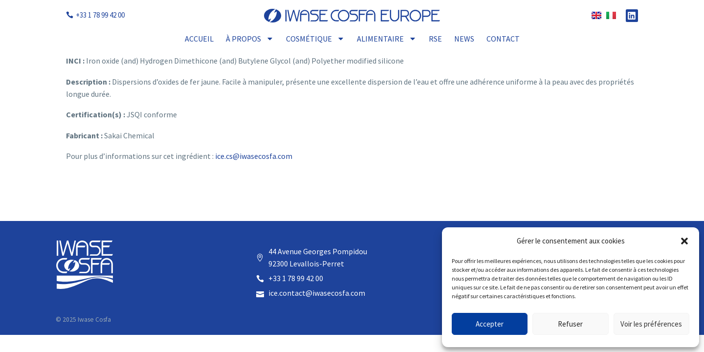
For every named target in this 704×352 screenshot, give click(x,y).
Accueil (199, 39)
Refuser (570, 324)
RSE (435, 39)
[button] (684, 241)
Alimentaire (387, 38)
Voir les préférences (651, 324)
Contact (503, 39)
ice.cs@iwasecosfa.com (253, 156)
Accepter (490, 324)
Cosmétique (315, 38)
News (464, 39)
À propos (250, 38)
